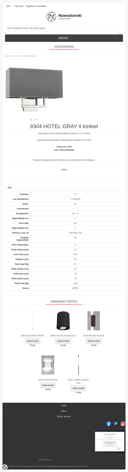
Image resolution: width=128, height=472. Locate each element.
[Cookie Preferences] (5, 467)
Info (10, 187)
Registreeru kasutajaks (36, 6)
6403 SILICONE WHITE (32, 335)
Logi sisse (18, 6)
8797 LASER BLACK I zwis (78, 381)
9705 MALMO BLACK (93, 335)
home (7, 56)
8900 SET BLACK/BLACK (63, 335)
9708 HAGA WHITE (47, 380)
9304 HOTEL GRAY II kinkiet (23, 56)
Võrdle (64, 170)
